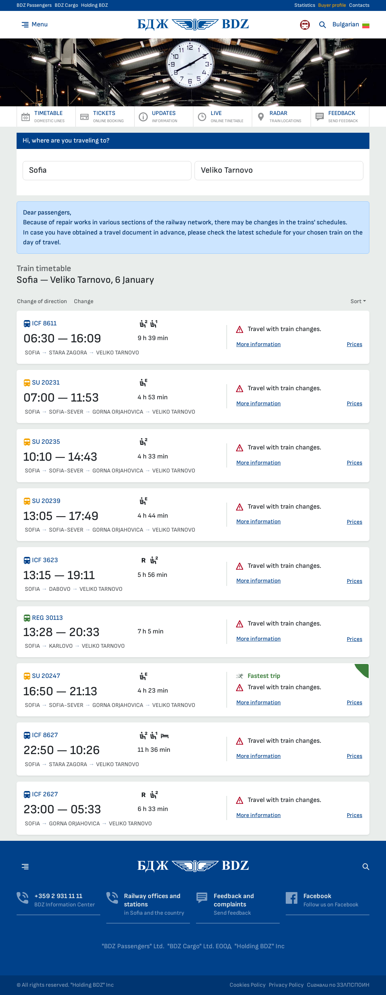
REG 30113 (47, 618)
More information (258, 344)
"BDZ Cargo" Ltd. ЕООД (199, 946)
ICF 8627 (45, 735)
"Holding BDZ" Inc (259, 946)
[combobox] (107, 170)
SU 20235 (46, 442)
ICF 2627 (45, 794)
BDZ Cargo (66, 5)
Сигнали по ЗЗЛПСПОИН (338, 985)
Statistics (304, 5)
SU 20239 (46, 501)
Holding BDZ (94, 5)
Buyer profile (332, 5)
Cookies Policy (248, 985)
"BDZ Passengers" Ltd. (133, 946)
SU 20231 (46, 382)
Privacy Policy (286, 985)
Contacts (359, 5)
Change (83, 301)
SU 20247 (46, 676)
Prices (354, 344)
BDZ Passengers (34, 5)
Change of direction (42, 301)
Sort (356, 301)
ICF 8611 (44, 323)
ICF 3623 (45, 560)
